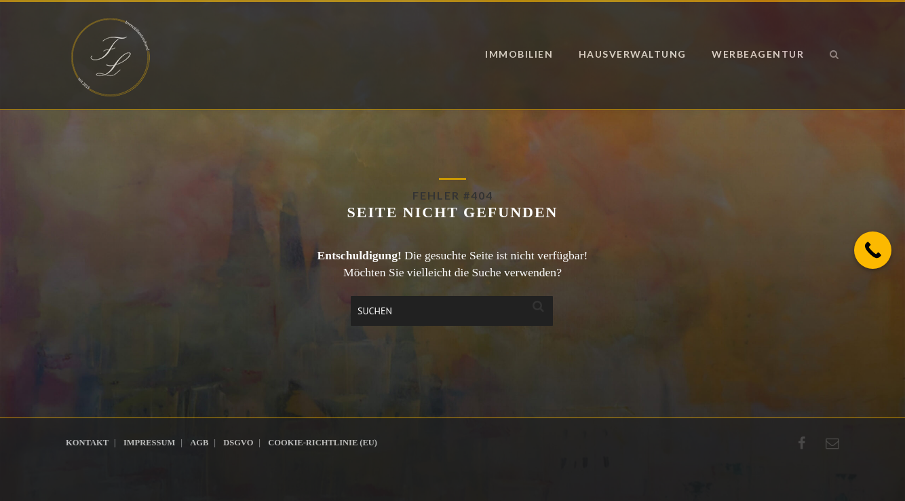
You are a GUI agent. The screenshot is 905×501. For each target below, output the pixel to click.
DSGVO (238, 442)
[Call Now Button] (872, 250)
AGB (199, 442)
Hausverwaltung (633, 54)
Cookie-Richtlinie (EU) (322, 442)
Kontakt (87, 442)
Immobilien (519, 54)
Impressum (149, 442)
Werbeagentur (758, 54)
